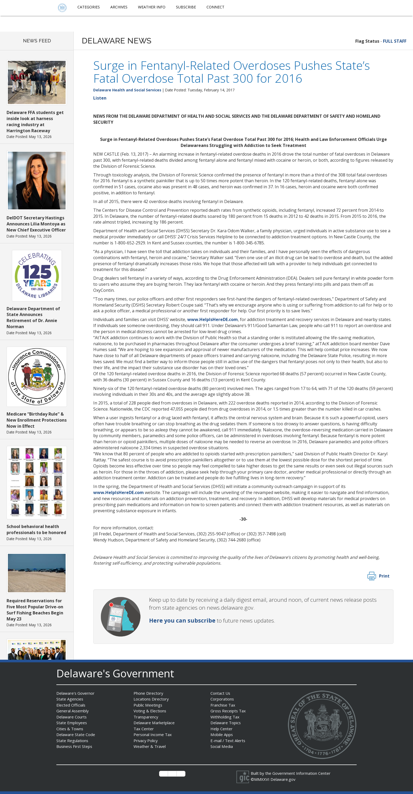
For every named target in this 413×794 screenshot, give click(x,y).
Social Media (221, 746)
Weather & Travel (150, 746)
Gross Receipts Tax (228, 710)
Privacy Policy (146, 740)
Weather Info (151, 6)
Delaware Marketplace (154, 722)
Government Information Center (301, 773)
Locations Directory (151, 699)
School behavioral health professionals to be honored (36, 529)
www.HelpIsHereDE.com (212, 319)
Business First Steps (75, 746)
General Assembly (72, 710)
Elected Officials (71, 705)
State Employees (71, 722)
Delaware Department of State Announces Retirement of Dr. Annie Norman (33, 318)
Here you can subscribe (182, 620)
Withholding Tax (224, 716)
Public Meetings (148, 705)
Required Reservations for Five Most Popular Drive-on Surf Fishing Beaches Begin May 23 (35, 610)
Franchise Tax (222, 705)
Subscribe (186, 6)
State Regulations (72, 740)
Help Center (221, 728)
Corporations (222, 699)
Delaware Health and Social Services (127, 89)
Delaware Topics (225, 722)
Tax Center (144, 728)
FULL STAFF (394, 41)
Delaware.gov (283, 779)
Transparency (146, 716)
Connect (215, 6)
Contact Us (220, 693)
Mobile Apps (221, 734)
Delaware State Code (75, 734)
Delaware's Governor (75, 693)
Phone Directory (148, 693)
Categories (88, 6)
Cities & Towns (70, 728)
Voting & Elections (150, 710)
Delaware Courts (71, 716)
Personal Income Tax (153, 734)
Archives (118, 6)
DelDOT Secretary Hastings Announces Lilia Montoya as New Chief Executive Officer (36, 224)
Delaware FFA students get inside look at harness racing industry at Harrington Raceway (35, 122)
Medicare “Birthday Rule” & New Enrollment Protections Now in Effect (37, 420)
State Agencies (69, 699)
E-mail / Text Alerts (228, 740)
